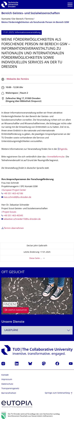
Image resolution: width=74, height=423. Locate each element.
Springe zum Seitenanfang (57, 393)
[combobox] (37, 330)
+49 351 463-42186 (13, 194)
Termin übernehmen (14, 228)
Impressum (6, 379)
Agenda (63, 149)
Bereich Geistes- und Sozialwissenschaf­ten (30, 13)
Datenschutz (7, 384)
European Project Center (14, 190)
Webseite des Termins (18, 79)
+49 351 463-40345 (13, 216)
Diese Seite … (35, 258)
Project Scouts (9, 212)
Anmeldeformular (56, 157)
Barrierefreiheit (8, 393)
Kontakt (5, 375)
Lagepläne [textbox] (11, 330)
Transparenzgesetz (10, 389)
